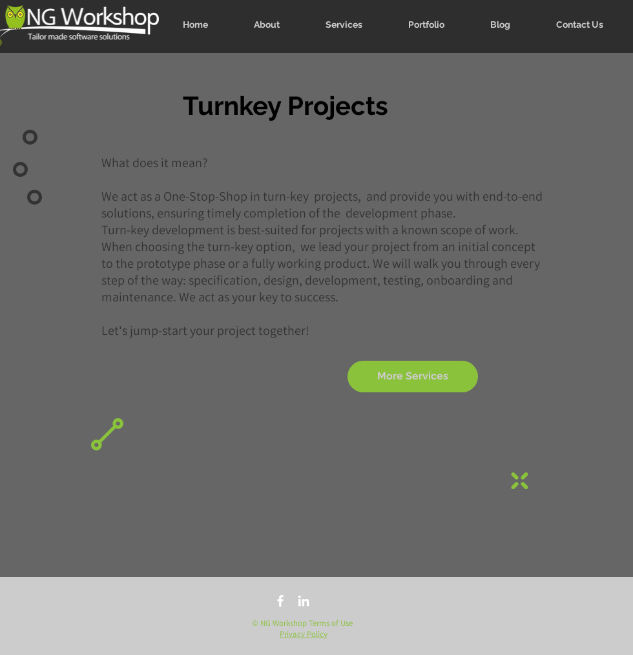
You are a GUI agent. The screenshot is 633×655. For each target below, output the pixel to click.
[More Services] (413, 376)
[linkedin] (303, 601)
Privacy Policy (303, 634)
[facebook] (280, 601)
